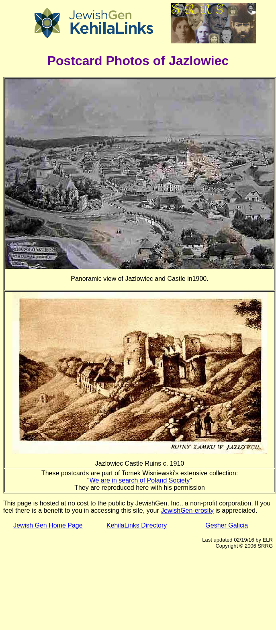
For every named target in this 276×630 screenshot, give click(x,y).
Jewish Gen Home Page (48, 525)
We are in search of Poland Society (140, 480)
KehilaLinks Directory (136, 525)
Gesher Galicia (226, 525)
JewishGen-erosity (187, 510)
